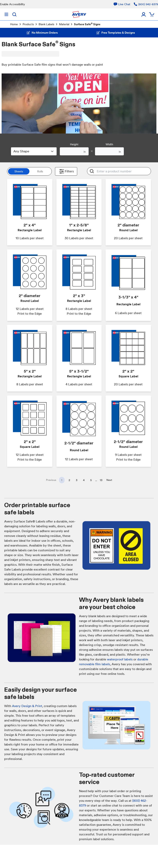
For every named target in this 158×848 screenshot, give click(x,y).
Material (64, 24)
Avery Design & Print (27, 706)
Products (28, 24)
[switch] (29, 171)
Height (74, 144)
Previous (51, 479)
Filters (66, 171)
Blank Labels (46, 24)
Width (109, 144)
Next (109, 479)
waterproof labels (120, 659)
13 (101, 480)
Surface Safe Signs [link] (87, 24)
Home (14, 24)
